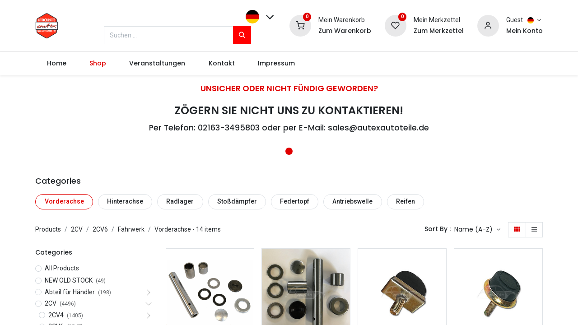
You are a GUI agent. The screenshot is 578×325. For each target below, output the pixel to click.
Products (48, 229)
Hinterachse (125, 201)
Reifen (405, 201)
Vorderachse (64, 201)
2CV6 (100, 229)
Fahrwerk (131, 229)
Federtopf (294, 201)
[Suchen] (242, 35)
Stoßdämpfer (237, 201)
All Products (62, 268)
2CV (77, 229)
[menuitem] (56, 63)
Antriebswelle (352, 201)
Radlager (180, 201)
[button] (477, 229)
